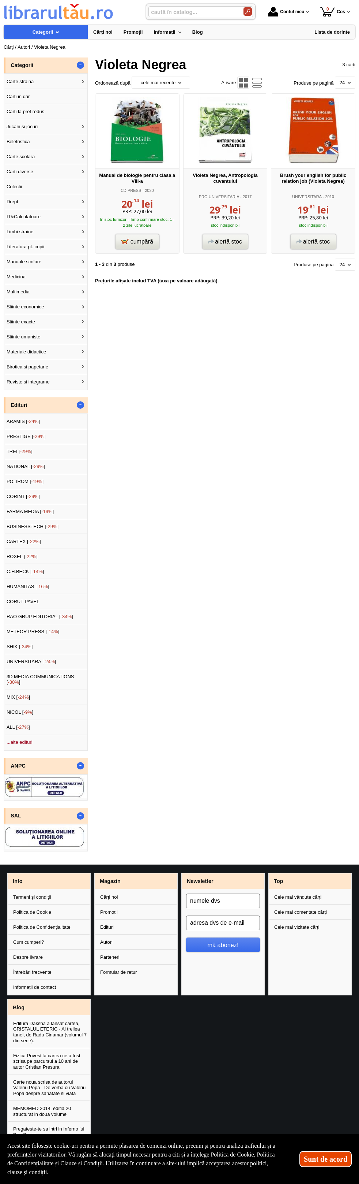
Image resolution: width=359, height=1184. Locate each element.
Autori (106, 942)
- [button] (80, 65)
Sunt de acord (325, 1159)
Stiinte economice (25, 306)
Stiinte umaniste (24, 336)
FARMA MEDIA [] (30, 511)
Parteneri (110, 957)
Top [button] (278, 881)
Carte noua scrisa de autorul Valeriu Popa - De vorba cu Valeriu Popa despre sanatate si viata (49, 1087)
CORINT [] (23, 496)
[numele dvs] (223, 901)
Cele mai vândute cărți (297, 897)
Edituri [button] (19, 405)
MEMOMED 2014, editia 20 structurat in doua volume (42, 1111)
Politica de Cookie (32, 912)
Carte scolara (21, 156)
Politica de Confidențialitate (42, 927)
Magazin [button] (110, 881)
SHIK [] (20, 646)
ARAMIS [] (23, 421)
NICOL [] (20, 712)
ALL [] (18, 727)
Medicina (16, 276)
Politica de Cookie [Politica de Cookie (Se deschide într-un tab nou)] (232, 1154)
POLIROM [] (25, 481)
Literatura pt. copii (25, 246)
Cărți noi (109, 897)
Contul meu (286, 11)
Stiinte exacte (21, 321)
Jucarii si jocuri (22, 126)
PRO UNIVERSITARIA (219, 196)
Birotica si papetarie (27, 367)
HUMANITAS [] (28, 586)
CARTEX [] (24, 541)
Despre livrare (28, 957)
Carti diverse (20, 171)
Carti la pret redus (25, 111)
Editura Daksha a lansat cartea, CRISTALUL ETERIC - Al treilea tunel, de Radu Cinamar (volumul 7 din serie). (50, 1032)
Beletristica (18, 141)
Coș (332, 11)
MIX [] (18, 697)
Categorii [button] (22, 65)
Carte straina (20, 81)
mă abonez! (223, 945)
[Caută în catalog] (247, 11)
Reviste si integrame (28, 382)
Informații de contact (34, 987)
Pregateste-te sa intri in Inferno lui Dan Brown (48, 1131)
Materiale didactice (26, 352)
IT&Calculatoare (24, 216)
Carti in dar (18, 96)
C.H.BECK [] (25, 571)
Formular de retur (118, 972)
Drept (12, 201)
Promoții (109, 912)
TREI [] (20, 451)
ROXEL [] (22, 556)
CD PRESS (131, 190)
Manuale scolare (24, 261)
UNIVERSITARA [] (31, 661)
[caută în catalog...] (193, 11)
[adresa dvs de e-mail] (223, 923)
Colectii (14, 186)
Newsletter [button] (200, 881)
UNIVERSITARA (306, 196)
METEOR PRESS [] (33, 631)
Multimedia (18, 291)
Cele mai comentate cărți (300, 912)
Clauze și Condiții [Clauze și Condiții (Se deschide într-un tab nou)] (81, 1163)
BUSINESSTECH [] (32, 526)
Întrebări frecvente (32, 972)
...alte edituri (20, 742)
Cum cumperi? (28, 942)
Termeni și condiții (32, 897)
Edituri (107, 927)
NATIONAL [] (26, 466)
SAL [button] (16, 816)
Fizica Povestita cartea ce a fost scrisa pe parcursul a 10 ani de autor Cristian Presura (46, 1061)
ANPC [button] (18, 766)
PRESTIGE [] (26, 436)
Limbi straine (20, 231)
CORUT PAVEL (23, 601)
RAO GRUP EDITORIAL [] (40, 616)
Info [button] (17, 881)
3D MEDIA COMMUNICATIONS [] (40, 679)
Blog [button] (18, 1007)
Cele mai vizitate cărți (297, 927)
